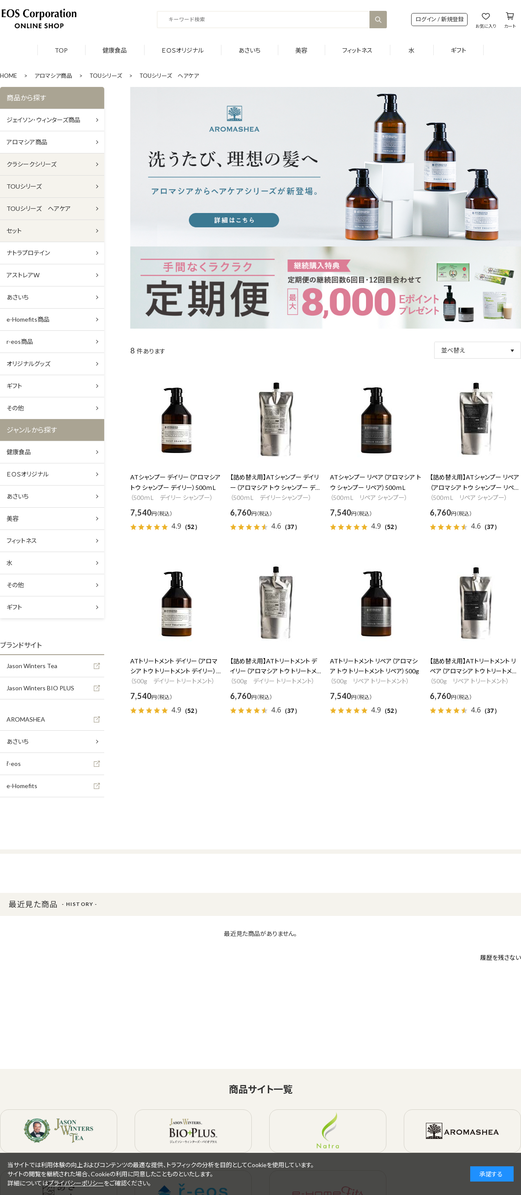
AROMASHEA (26, 719)
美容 (301, 50)
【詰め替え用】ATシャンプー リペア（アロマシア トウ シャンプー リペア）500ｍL (474, 487)
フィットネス (357, 50)
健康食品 (114, 50)
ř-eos (14, 763)
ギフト (458, 50)
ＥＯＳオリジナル (183, 50)
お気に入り (485, 25)
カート (510, 25)
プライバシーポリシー (76, 1183)
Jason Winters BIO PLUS (40, 688)
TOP (61, 50)
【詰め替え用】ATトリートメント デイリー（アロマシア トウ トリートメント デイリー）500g (273, 671)
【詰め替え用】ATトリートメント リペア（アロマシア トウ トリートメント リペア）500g (473, 671)
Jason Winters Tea (32, 665)
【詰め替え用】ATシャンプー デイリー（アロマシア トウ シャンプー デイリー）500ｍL (275, 487)
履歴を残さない (500, 957)
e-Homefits (22, 785)
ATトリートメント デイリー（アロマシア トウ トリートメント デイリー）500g (174, 671)
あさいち (249, 50)
